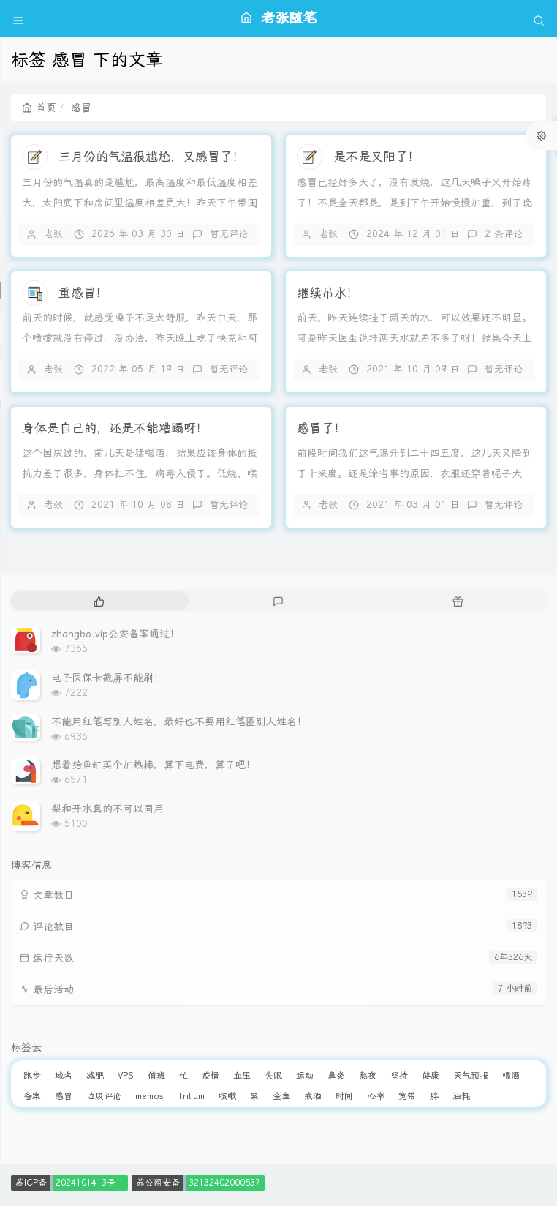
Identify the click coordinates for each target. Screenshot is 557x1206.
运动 (305, 1076)
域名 (63, 1076)
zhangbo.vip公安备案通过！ (115, 634)
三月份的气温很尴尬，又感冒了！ (151, 156)
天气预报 (470, 1076)
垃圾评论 (103, 1096)
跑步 (32, 1076)
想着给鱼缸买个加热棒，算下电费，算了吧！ (153, 765)
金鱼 (281, 1096)
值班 (156, 1076)
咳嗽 (227, 1096)
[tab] (99, 601)
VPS (126, 1076)
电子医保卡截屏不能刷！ (107, 677)
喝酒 (511, 1076)
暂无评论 (229, 233)
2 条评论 (504, 233)
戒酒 (313, 1096)
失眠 (273, 1076)
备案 (32, 1096)
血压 (242, 1076)
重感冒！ (83, 292)
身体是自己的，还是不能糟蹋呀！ (115, 428)
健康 (430, 1076)
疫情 (210, 1076)
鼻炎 (336, 1076)
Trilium (191, 1096)
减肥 (95, 1076)
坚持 (399, 1076)
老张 (53, 233)
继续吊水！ (328, 292)
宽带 (407, 1096)
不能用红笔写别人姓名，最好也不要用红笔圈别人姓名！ (179, 721)
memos (149, 1096)
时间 (344, 1096)
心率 (375, 1096)
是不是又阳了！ (376, 156)
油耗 (461, 1096)
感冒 (63, 1096)
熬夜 (367, 1076)
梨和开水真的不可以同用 (107, 808)
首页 (39, 107)
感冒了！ (321, 428)
